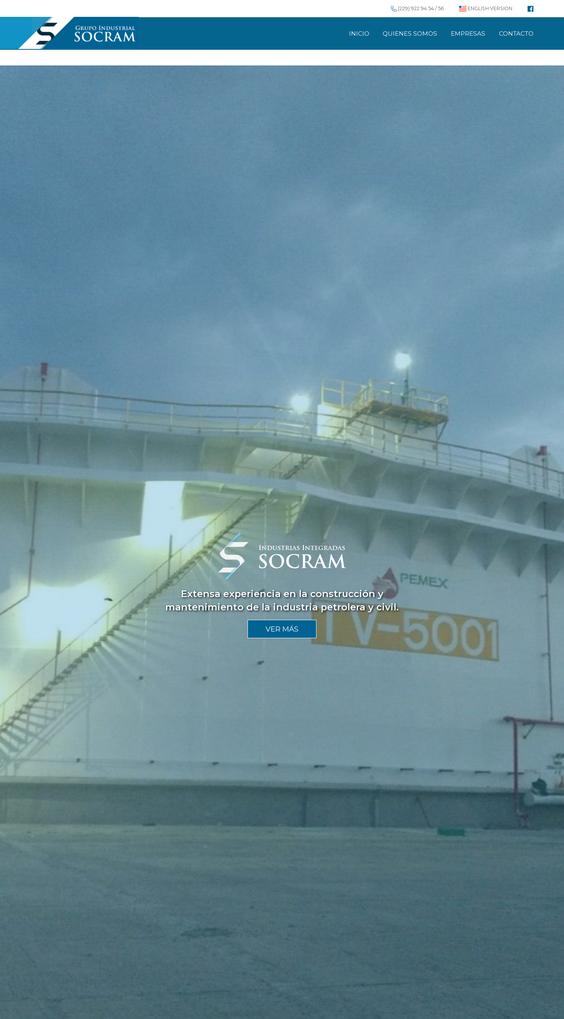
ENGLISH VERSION (485, 8)
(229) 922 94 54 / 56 (417, 8)
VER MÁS (282, 628)
